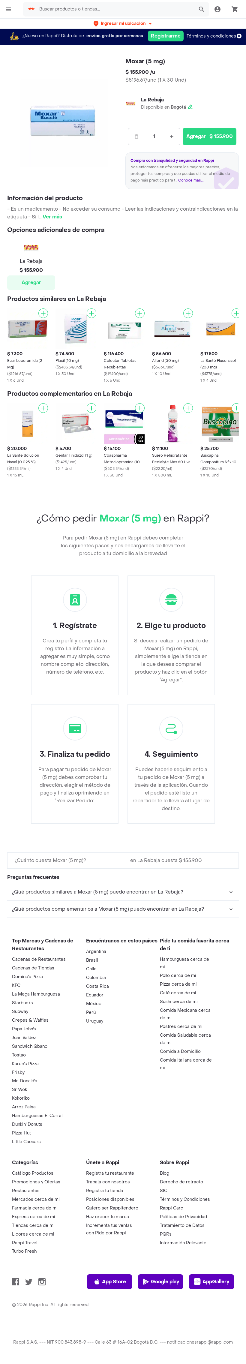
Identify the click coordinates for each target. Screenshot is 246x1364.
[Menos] (136, 137)
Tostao (19, 1055)
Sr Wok (19, 1089)
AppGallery (211, 1281)
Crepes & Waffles (30, 1020)
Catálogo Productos (32, 1173)
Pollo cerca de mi (178, 975)
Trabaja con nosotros (108, 1182)
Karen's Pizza (25, 1064)
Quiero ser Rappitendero (112, 1208)
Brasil (92, 960)
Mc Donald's (24, 1081)
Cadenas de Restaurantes (39, 959)
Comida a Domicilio (180, 1051)
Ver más (52, 217)
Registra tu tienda (104, 1191)
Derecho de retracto (181, 1182)
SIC (163, 1191)
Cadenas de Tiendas (33, 968)
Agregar (31, 282)
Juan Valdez (24, 1038)
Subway (20, 1011)
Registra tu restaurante (110, 1173)
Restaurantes (26, 1191)
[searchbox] (115, 9)
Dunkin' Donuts (27, 1124)
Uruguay (94, 1021)
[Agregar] (43, 313)
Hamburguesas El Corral (37, 1116)
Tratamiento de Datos (182, 1225)
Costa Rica (97, 986)
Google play (160, 1281)
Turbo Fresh (24, 1251)
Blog (164, 1173)
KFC (16, 985)
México (93, 1004)
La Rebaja (152, 100)
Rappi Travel (24, 1243)
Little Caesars (26, 1142)
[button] (123, 24)
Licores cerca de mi (33, 1234)
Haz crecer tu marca (107, 1217)
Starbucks (22, 1003)
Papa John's (24, 1029)
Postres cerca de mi (181, 1026)
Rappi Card (171, 1208)
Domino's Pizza (27, 977)
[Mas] (172, 137)
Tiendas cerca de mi (33, 1225)
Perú (91, 1012)
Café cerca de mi (178, 993)
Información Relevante (183, 1243)
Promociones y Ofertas (36, 1182)
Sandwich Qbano (29, 1046)
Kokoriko (21, 1098)
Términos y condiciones (211, 36)
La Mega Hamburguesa (36, 994)
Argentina (96, 951)
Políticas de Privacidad (183, 1217)
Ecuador (95, 995)
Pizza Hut (21, 1133)
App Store (109, 1281)
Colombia (96, 978)
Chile (91, 969)
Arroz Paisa (24, 1107)
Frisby (18, 1072)
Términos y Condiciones (185, 1199)
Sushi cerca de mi (179, 1002)
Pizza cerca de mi (178, 984)
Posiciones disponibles (110, 1199)
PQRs (166, 1234)
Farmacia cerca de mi (35, 1208)
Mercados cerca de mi (36, 1199)
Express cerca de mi (33, 1217)
